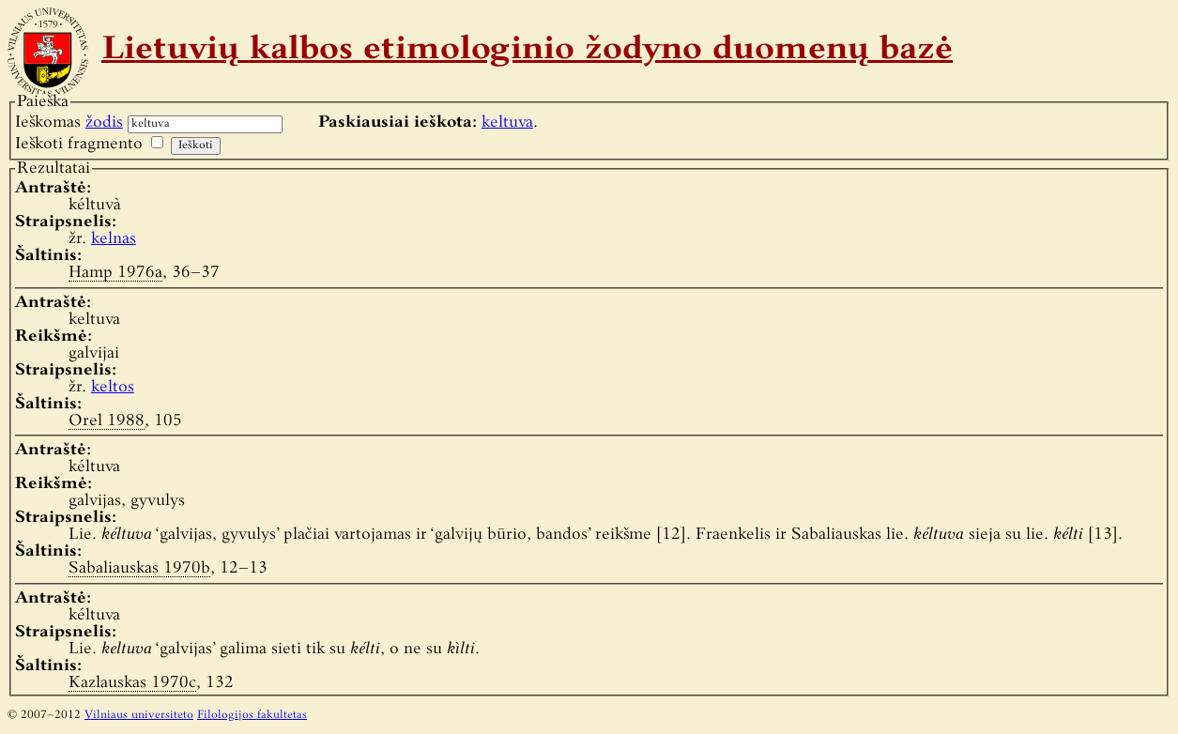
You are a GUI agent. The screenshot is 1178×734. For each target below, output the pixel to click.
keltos (112, 387)
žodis (104, 122)
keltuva (507, 122)
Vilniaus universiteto (138, 715)
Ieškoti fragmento (79, 144)
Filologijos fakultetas (252, 715)
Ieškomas (69, 122)
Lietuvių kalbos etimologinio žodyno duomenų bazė (527, 51)
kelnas (113, 239)
